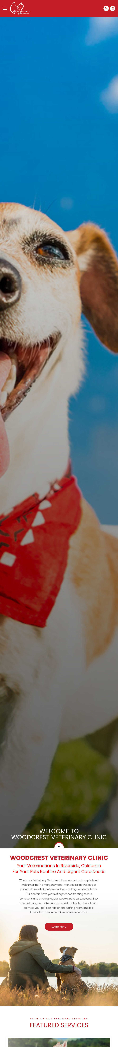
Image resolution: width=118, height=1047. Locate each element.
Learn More (58, 926)
